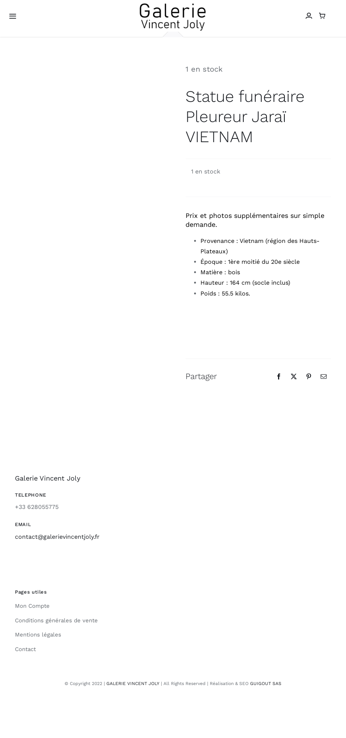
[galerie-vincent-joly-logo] (172, 5)
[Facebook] (278, 376)
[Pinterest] (308, 376)
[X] (293, 376)
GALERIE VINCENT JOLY (132, 683)
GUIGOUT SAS (265, 683)
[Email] (323, 376)
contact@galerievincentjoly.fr (57, 536)
